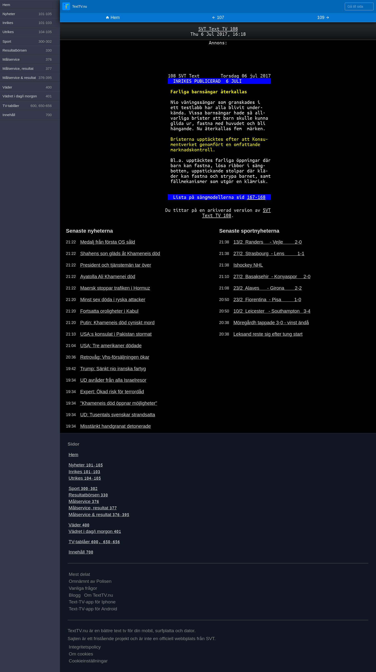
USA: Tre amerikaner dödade (110, 345)
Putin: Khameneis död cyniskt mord (117, 322)
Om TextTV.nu (98, 595)
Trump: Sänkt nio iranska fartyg (113, 368)
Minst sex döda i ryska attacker (112, 299)
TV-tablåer (94, 541)
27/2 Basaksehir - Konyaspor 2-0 (271, 276)
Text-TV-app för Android (93, 608)
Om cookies (81, 653)
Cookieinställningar (88, 660)
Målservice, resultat (93, 507)
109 (323, 17)
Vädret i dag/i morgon (95, 531)
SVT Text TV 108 (218, 28)
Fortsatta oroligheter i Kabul (109, 311)
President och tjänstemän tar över (115, 265)
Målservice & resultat (99, 514)
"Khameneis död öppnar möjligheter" (118, 403)
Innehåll (81, 551)
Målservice (84, 501)
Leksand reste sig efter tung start (267, 334)
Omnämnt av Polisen (90, 581)
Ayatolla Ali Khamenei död (107, 276)
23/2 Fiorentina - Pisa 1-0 (267, 299)
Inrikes (84, 471)
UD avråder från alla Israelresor (113, 380)
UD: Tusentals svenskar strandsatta (117, 414)
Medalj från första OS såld (107, 242)
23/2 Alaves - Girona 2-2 (267, 288)
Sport (83, 488)
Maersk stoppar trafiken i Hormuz (115, 288)
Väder (79, 524)
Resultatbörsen (88, 494)
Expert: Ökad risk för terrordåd (112, 391)
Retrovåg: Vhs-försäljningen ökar (114, 357)
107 (218, 17)
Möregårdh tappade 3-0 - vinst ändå (271, 322)
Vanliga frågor (83, 588)
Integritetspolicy (85, 646)
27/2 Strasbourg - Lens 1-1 (268, 253)
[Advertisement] (218, 57)
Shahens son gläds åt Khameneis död (120, 253)
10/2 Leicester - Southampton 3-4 (271, 311)
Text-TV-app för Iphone (92, 601)
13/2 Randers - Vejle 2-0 (267, 242)
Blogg (75, 595)
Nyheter (86, 464)
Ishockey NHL (248, 265)
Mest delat (79, 574)
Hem (113, 17)
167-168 (256, 197)
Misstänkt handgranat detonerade (115, 426)
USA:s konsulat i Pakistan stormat (116, 334)
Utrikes (85, 478)
